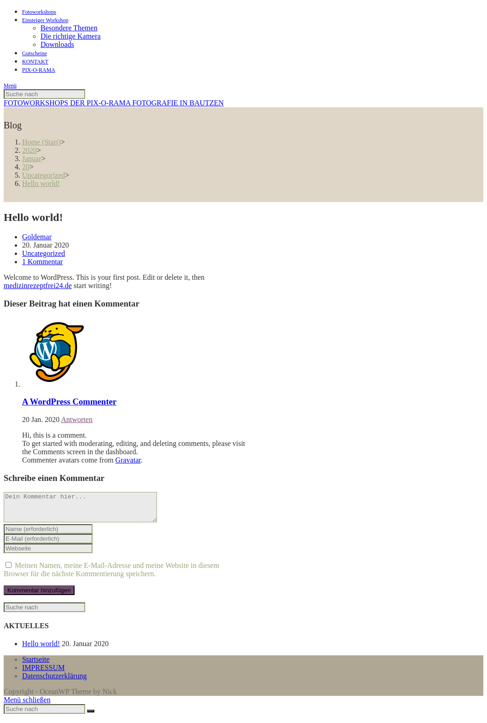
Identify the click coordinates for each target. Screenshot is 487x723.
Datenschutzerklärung (54, 681)
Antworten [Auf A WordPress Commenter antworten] (76, 419)
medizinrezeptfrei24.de (38, 285)
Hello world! (41, 649)
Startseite (36, 665)
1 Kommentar (42, 262)
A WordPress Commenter (69, 401)
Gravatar (128, 460)
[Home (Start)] (41, 142)
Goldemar (37, 237)
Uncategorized (43, 253)
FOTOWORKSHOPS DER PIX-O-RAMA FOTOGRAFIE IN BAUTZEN (114, 103)
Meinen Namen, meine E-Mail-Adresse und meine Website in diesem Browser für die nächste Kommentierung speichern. (111, 575)
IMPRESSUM (43, 673)
